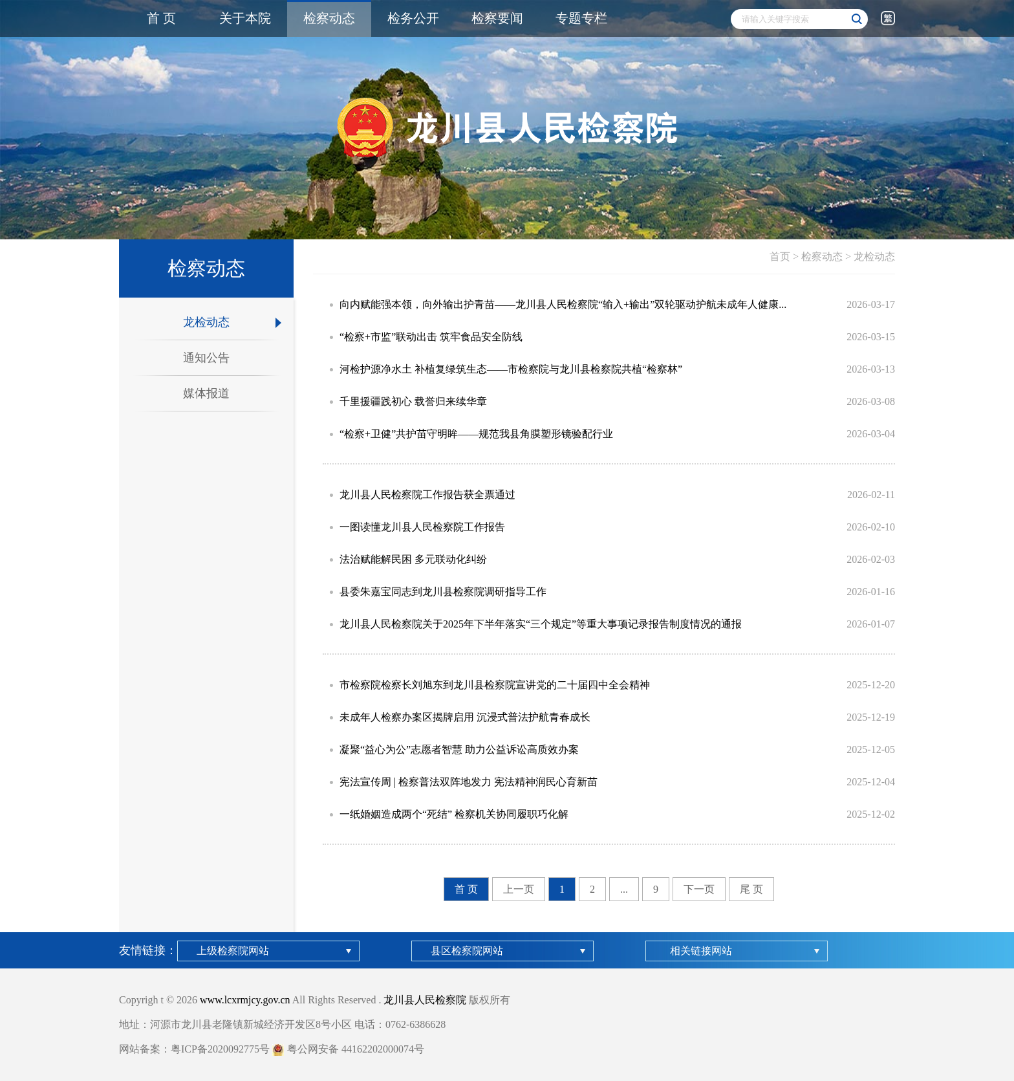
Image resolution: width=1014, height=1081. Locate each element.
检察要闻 (497, 18)
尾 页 (751, 889)
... (624, 889)
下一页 (699, 889)
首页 (780, 256)
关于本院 (245, 18)
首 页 (161, 18)
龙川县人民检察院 (424, 999)
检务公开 (413, 18)
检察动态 (329, 18)
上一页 (518, 889)
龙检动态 (874, 256)
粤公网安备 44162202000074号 (348, 1048)
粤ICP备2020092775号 (220, 1048)
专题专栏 (581, 18)
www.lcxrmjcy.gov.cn (245, 999)
